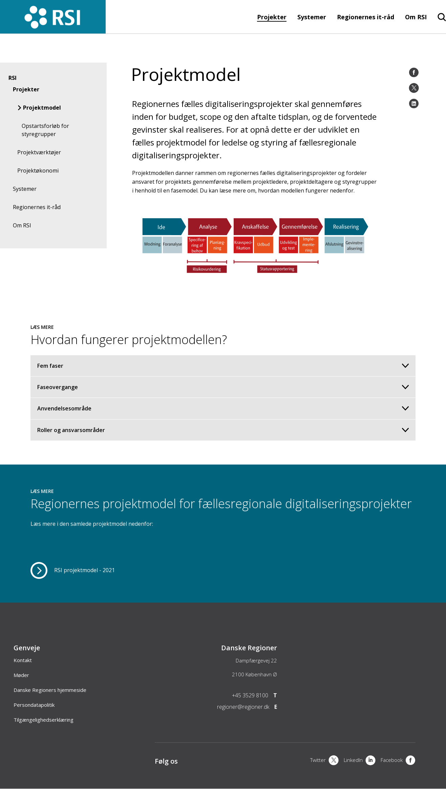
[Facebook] (414, 72)
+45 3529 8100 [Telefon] (250, 695)
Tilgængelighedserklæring (43, 719)
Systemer (311, 17)
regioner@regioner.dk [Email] (243, 707)
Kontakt (23, 660)
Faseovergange (223, 387)
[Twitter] (414, 88)
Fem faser (223, 365)
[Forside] (53, 30)
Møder (21, 675)
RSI (12, 78)
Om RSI (416, 17)
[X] (324, 761)
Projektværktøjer (39, 152)
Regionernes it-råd (365, 17)
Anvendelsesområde (223, 408)
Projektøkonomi (38, 170)
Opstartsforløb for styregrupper (45, 130)
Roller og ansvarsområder (223, 430)
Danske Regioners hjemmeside (50, 689)
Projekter (271, 17)
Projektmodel (42, 107)
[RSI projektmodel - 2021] (72, 570)
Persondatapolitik (34, 704)
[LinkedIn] (414, 103)
